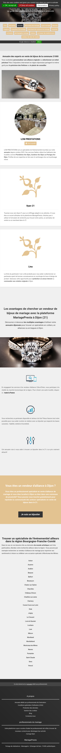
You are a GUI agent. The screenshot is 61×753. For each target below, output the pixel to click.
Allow (39, 42)
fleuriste (54, 25)
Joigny (30, 613)
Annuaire (17, 702)
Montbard (30, 637)
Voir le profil (30, 143)
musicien (54, 29)
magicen (6, 29)
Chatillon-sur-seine (30, 597)
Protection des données (30, 708)
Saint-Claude (30, 657)
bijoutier (20, 25)
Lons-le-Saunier (30, 621)
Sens (30, 661)
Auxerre (30, 565)
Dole (30, 609)
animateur (12, 25)
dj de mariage (45, 25)
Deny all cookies (26, 5)
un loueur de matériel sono (46, 33)
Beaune (30, 573)
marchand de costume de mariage (39, 29)
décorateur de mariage (32, 25)
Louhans (31, 625)
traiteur (33, 33)
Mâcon (30, 633)
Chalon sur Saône (30, 585)
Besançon (30, 581)
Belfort (30, 577)
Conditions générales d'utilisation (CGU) (30, 705)
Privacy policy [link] (54, 5)
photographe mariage (21, 33)
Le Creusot (30, 617)
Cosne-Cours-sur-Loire (30, 605)
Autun (30, 561)
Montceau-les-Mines (30, 645)
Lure (30, 629)
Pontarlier (30, 653)
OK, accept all (9, 5)
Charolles (30, 589)
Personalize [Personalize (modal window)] (42, 5)
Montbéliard (30, 641)
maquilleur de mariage (18, 29)
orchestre (10, 33)
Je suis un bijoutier (30, 514)
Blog (30, 713)
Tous (5, 25)
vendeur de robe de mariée (30, 37)
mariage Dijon (30, 734)
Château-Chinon (30, 593)
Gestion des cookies (30, 710)
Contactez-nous (30, 716)
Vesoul (30, 665)
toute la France (9, 393)
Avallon (30, 569)
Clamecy (31, 601)
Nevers (30, 649)
